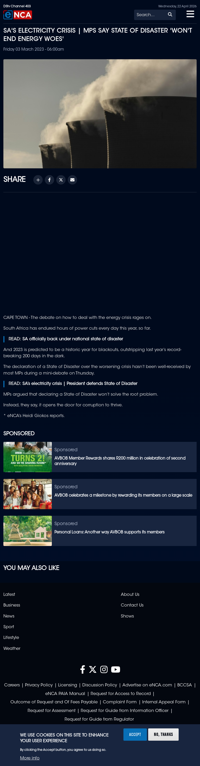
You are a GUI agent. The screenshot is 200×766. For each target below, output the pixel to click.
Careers (12, 685)
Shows (127, 616)
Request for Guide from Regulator (99, 719)
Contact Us (132, 605)
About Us (130, 595)
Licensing (67, 685)
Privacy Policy (39, 685)
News (8, 616)
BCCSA (184, 685)
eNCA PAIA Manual (65, 694)
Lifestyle (11, 638)
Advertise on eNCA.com (147, 685)
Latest (9, 595)
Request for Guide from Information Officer (124, 711)
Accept (135, 734)
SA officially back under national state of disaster (72, 339)
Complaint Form (120, 702)
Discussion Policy (99, 685)
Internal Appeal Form (164, 702)
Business (11, 605)
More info (30, 758)
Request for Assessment (52, 711)
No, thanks (163, 734)
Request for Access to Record (121, 694)
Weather (11, 649)
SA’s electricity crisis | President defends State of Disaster (79, 384)
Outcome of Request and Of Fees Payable (54, 702)
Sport (8, 627)
